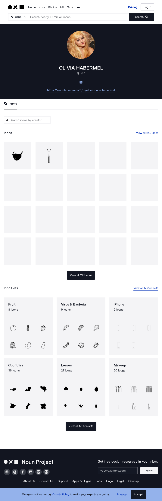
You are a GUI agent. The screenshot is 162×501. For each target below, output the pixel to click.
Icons (42, 7)
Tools (70, 7)
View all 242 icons (147, 133)
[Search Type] (18, 17)
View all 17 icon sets (145, 288)
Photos (52, 7)
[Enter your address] (118, 470)
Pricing (133, 7)
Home (32, 7)
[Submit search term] (141, 17)
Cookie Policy (60, 494)
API (62, 7)
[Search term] (78, 17)
